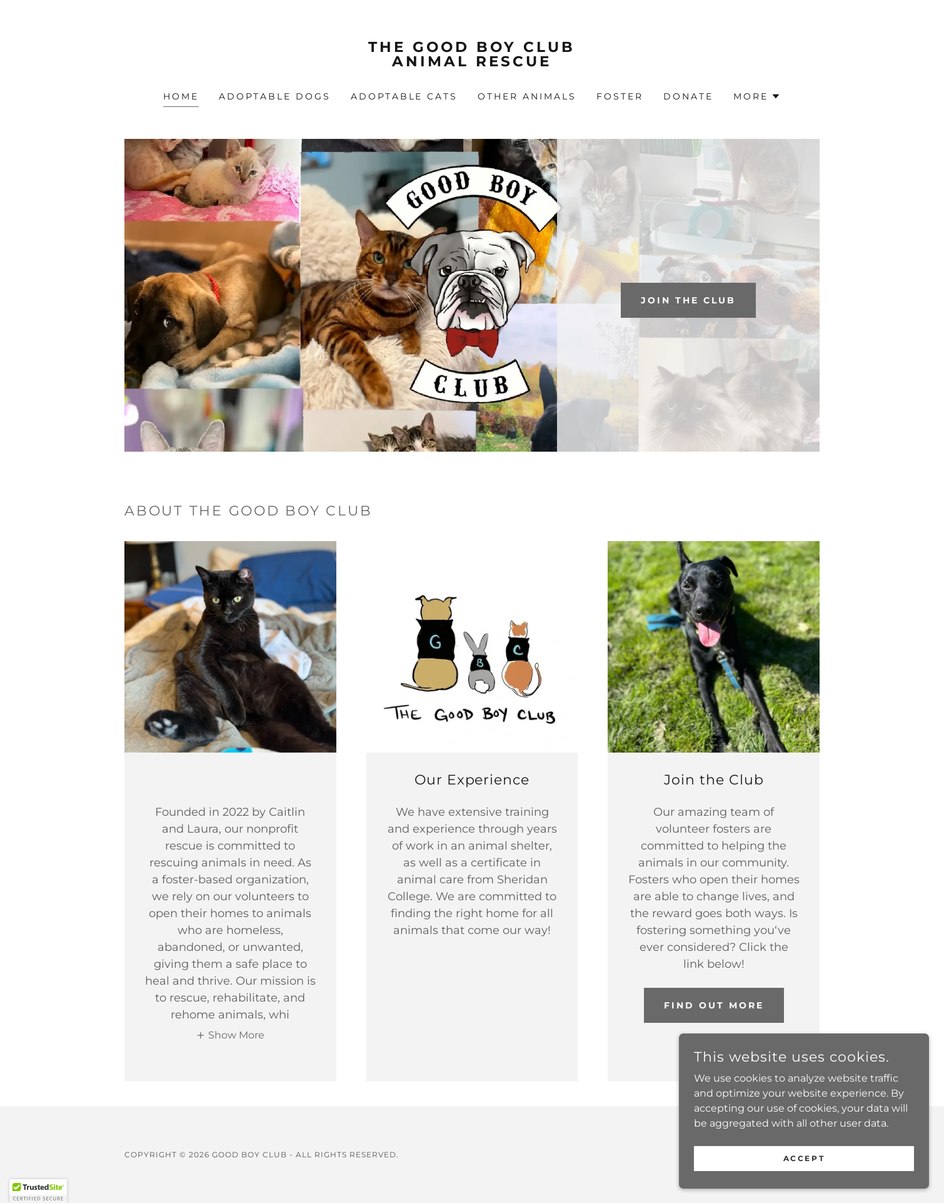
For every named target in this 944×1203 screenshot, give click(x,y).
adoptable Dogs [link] (275, 96)
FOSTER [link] (619, 96)
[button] (757, 96)
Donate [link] (688, 96)
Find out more (714, 1005)
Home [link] (181, 96)
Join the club (688, 300)
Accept (804, 1158)
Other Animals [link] (527, 96)
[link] (472, 63)
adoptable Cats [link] (404, 96)
